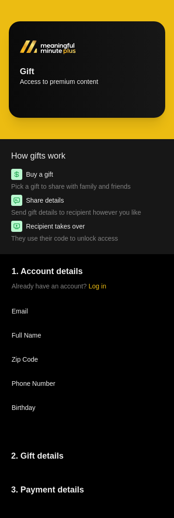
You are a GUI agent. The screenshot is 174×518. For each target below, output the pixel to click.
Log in (97, 286)
